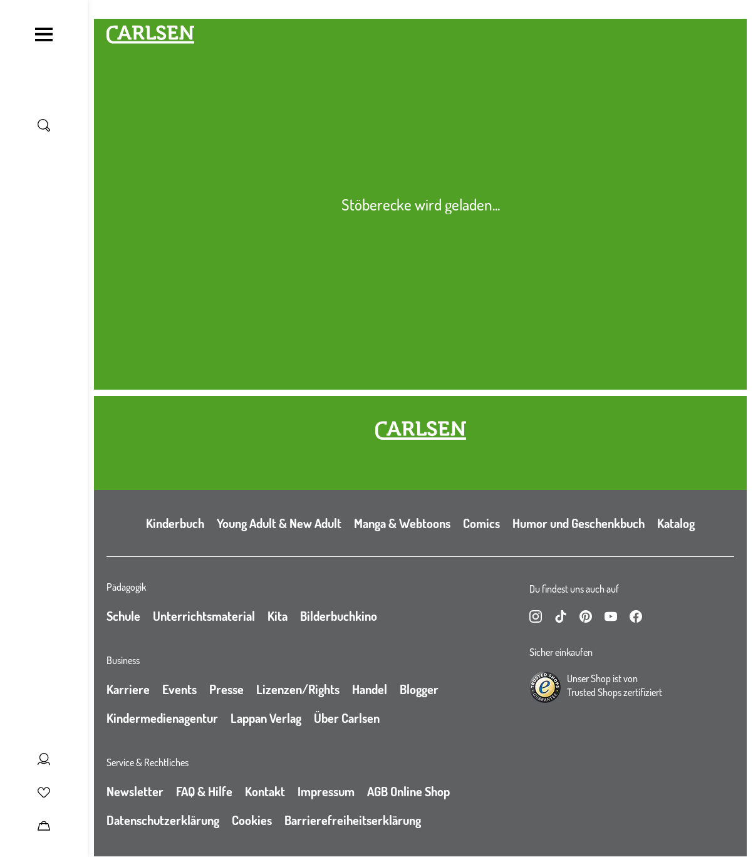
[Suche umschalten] (43, 125)
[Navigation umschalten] (44, 34)
